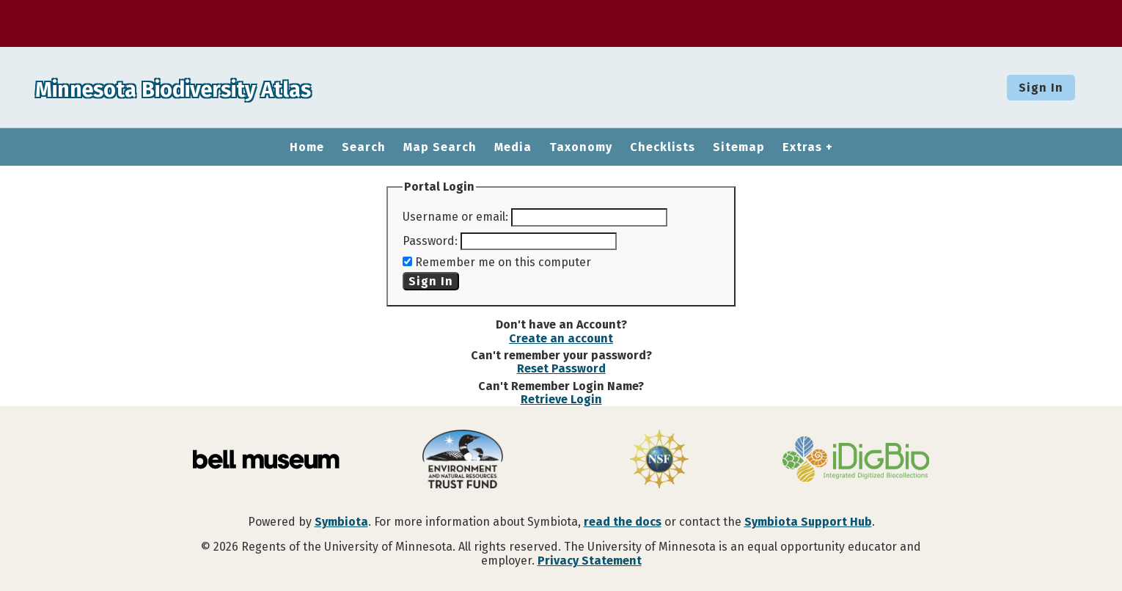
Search (364, 147)
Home (307, 147)
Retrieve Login (561, 399)
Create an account (561, 338)
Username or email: (455, 217)
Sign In (1041, 88)
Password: (430, 241)
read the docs (622, 522)
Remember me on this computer (503, 262)
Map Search (440, 147)
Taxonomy (580, 147)
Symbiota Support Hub (808, 522)
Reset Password (561, 368)
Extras (802, 147)
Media (513, 147)
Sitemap (739, 147)
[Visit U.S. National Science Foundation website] (659, 460)
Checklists (662, 147)
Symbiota (341, 522)
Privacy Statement (590, 561)
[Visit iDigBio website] (855, 460)
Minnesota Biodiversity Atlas (228, 87)
